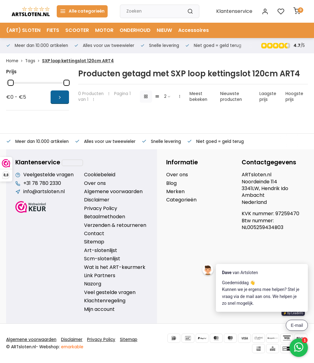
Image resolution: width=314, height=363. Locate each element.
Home (15, 61)
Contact (94, 233)
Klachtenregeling (104, 300)
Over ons (95, 183)
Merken (175, 191)
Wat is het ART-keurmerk (114, 267)
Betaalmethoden (104, 216)
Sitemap (94, 242)
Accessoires (193, 30)
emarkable (72, 347)
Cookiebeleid (99, 174)
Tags (33, 61)
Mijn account (99, 309)
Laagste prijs (267, 96)
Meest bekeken (198, 96)
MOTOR (104, 30)
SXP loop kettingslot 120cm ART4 (78, 61)
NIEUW (164, 30)
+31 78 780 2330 (42, 183)
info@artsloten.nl (44, 191)
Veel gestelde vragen (110, 292)
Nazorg (92, 284)
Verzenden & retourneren (115, 225)
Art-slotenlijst (100, 250)
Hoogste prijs (294, 96)
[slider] (11, 83)
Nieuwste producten (231, 96)
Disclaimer (96, 200)
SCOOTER (77, 30)
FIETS (53, 30)
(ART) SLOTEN (23, 30)
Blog (171, 183)
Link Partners (99, 275)
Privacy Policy (100, 208)
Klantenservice (234, 11)
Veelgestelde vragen (48, 174)
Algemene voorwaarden (113, 191)
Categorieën (181, 200)
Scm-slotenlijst (102, 258)
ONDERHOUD (135, 30)
